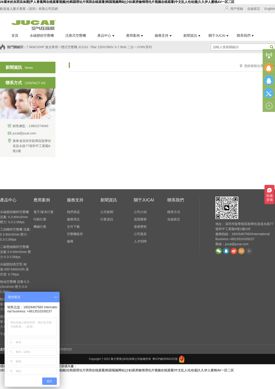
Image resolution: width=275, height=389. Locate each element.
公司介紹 (140, 212)
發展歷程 (140, 226)
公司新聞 (106, 212)
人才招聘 (140, 241)
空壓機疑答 (75, 234)
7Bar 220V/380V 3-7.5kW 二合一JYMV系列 (121, 47)
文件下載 (73, 226)
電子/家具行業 (43, 212)
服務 (70, 241)
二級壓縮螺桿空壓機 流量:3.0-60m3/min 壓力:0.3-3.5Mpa (15, 252)
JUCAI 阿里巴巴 (62, 349)
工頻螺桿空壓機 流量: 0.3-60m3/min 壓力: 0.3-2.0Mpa (15, 234)
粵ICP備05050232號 (164, 359)
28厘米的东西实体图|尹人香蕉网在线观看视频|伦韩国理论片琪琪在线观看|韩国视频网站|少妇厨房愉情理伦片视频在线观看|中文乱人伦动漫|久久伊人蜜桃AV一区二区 (117, 2)
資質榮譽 (140, 219)
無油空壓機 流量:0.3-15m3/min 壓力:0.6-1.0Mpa (15, 287)
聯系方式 (173, 212)
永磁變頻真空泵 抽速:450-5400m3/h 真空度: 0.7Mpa (14, 269)
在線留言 (253, 9)
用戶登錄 (236, 9)
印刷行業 (39, 219)
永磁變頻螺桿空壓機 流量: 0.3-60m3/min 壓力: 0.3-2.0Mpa (14, 217)
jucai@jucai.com (24, 133)
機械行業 (39, 226)
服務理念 (73, 219)
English (269, 9)
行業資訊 (106, 219)
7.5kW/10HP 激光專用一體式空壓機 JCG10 (57, 47)
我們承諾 (73, 212)
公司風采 (140, 234)
